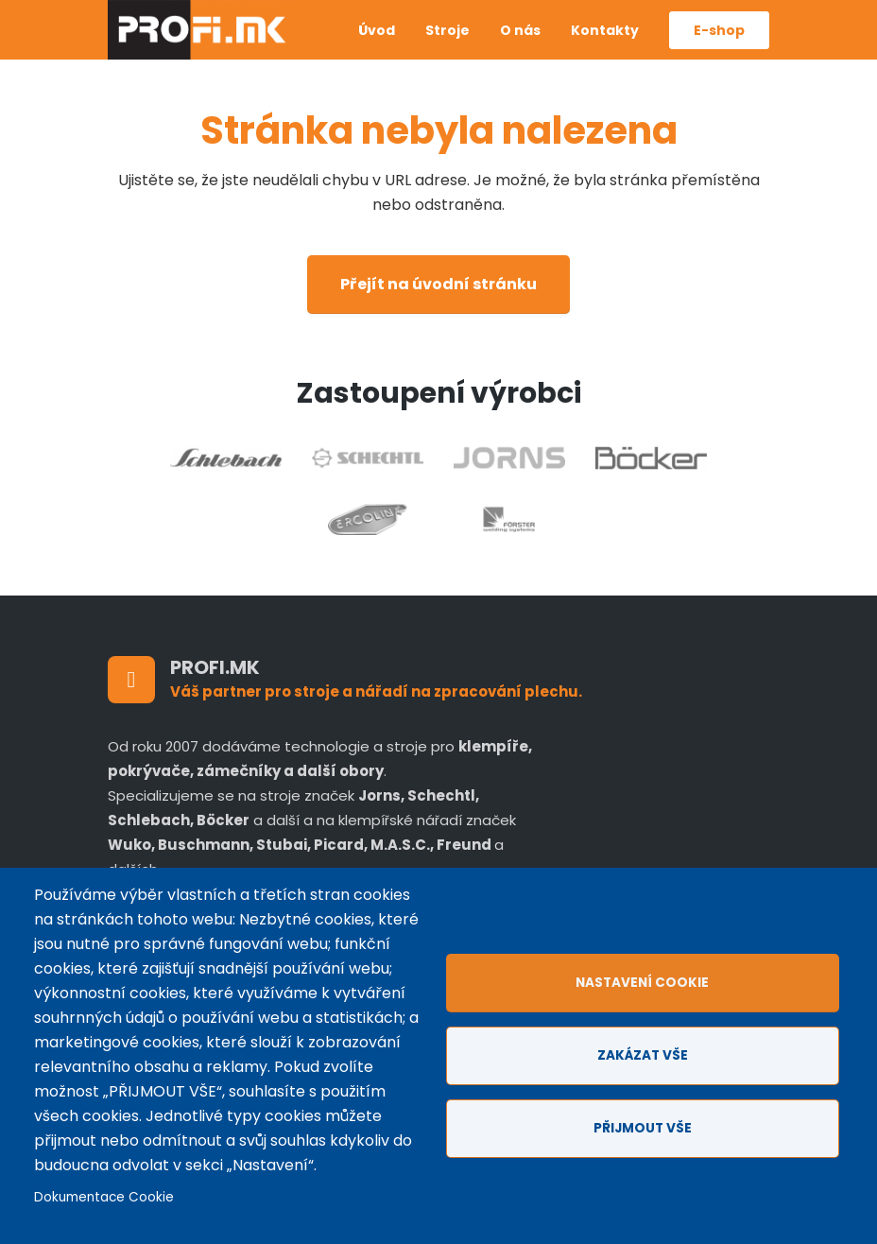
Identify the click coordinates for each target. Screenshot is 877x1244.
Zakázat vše (642, 1055)
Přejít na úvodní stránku (438, 284)
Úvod (376, 30)
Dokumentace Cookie (104, 1197)
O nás (520, 30)
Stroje (447, 30)
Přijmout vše (642, 1128)
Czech (314, 16)
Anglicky (314, 44)
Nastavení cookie (642, 983)
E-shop (719, 30)
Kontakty (605, 30)
